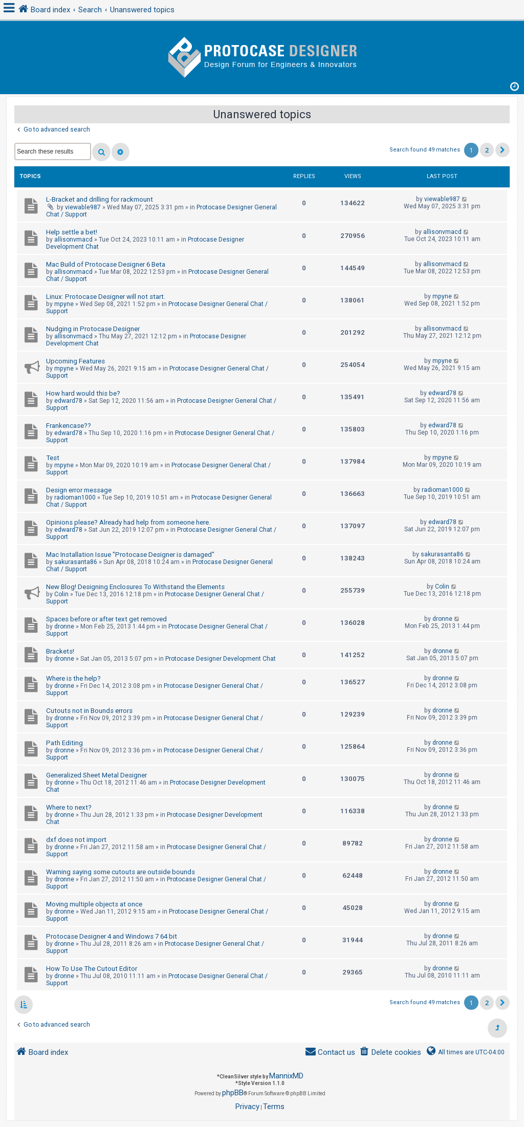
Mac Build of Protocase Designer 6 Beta (105, 264)
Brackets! (60, 651)
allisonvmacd (73, 239)
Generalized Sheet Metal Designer (96, 775)
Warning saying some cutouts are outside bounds (120, 872)
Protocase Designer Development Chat (220, 658)
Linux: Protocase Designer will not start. (105, 296)
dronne (64, 626)
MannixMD (286, 1075)
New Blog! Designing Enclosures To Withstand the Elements (135, 587)
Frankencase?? (68, 425)
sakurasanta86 (75, 562)
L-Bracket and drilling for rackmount (99, 199)
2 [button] (487, 150)
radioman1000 (75, 497)
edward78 (68, 400)
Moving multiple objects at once (94, 904)
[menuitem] (390, 1052)
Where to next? (69, 807)
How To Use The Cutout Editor (91, 968)
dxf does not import (76, 839)
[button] (502, 150)
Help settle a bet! (71, 232)
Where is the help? (73, 678)
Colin (61, 594)
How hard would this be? (83, 393)
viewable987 (83, 207)
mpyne (64, 304)
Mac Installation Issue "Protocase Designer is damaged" (130, 554)
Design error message (79, 490)
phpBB (233, 1092)
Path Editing (64, 743)
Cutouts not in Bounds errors (89, 710)
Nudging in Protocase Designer (93, 329)
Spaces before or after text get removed (106, 619)
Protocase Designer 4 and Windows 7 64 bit (111, 936)
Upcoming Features (75, 361)
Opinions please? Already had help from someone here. (128, 522)
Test (52, 458)
